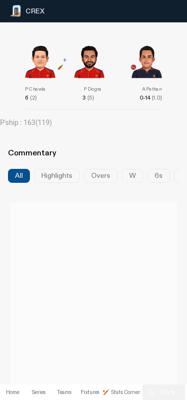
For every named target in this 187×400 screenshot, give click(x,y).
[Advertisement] (150, 206)
